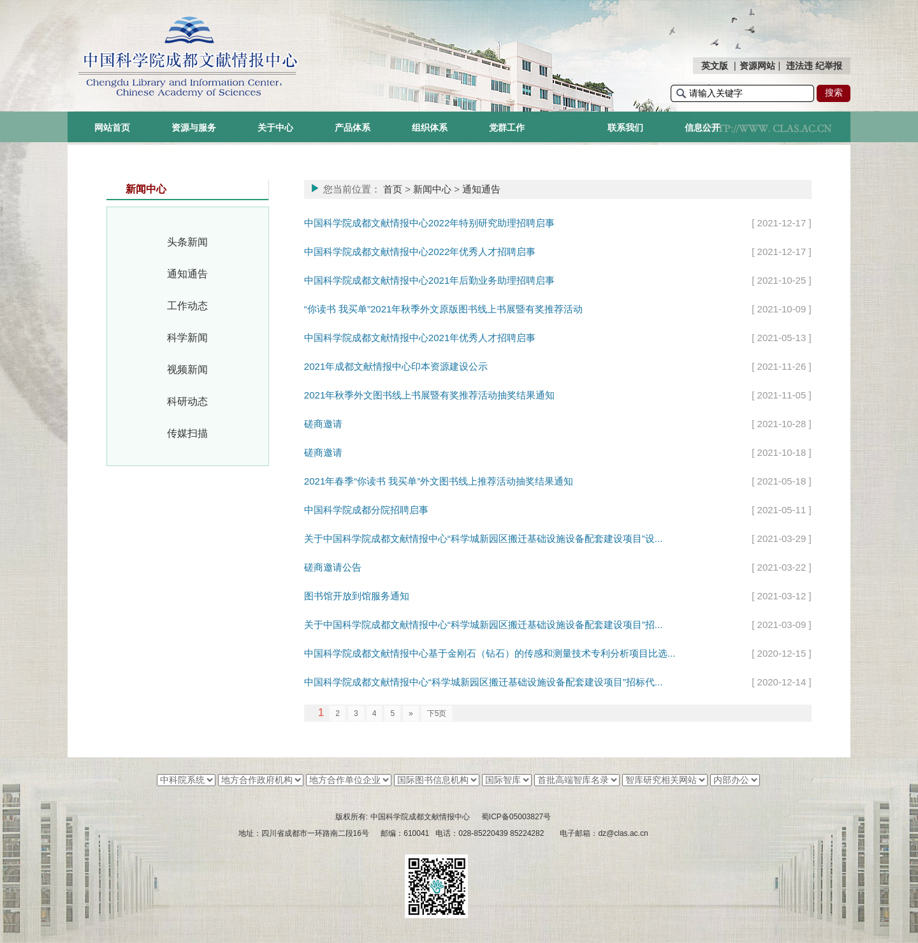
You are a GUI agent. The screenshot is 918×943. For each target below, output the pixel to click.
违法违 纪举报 (814, 66)
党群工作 (507, 127)
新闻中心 (432, 189)
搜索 (834, 92)
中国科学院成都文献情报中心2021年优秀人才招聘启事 (420, 337)
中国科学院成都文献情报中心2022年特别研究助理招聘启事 (429, 222)
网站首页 (112, 127)
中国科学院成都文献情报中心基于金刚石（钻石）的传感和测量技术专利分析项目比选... (490, 653)
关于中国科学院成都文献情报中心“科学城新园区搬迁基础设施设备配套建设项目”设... (483, 538)
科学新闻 (187, 337)
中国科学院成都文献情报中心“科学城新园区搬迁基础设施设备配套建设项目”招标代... (483, 681)
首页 (392, 189)
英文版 (714, 66)
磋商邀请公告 (332, 567)
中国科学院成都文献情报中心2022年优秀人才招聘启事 (420, 251)
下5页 (437, 713)
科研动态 (187, 401)
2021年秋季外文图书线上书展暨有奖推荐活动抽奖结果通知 (429, 395)
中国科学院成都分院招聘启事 (366, 509)
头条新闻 (187, 242)
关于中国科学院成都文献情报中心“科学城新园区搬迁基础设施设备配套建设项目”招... (483, 624)
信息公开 (702, 127)
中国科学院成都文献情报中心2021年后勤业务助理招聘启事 (429, 280)
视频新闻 (187, 369)
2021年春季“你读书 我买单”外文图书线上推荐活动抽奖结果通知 (439, 481)
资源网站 (757, 66)
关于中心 (275, 127)
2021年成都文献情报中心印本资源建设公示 (396, 366)
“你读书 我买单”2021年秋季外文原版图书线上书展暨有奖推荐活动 (443, 308)
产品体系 (352, 127)
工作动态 (187, 305)
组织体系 (430, 127)
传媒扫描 (187, 433)
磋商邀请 (323, 423)
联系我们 (625, 127)
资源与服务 (193, 127)
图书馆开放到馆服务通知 (356, 595)
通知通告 (187, 273)
